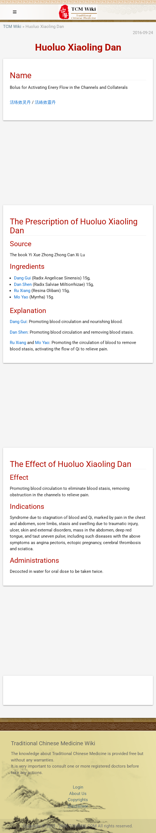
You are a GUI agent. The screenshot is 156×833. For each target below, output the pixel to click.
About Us (78, 793)
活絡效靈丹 (45, 102)
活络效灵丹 (20, 102)
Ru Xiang (22, 290)
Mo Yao (21, 297)
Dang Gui (22, 278)
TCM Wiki (12, 26)
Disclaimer (78, 806)
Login (78, 787)
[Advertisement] (78, 164)
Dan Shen (23, 284)
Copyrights (78, 799)
